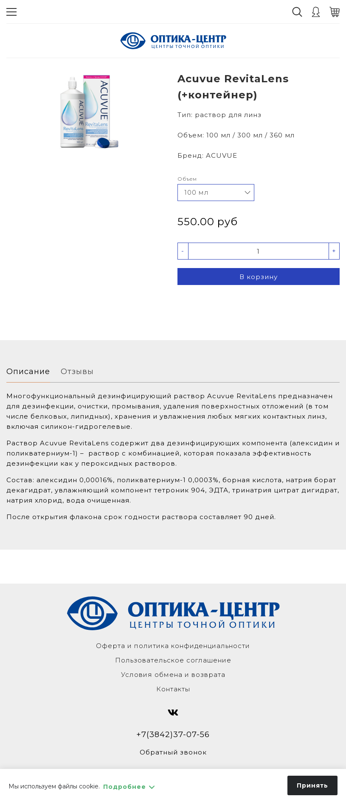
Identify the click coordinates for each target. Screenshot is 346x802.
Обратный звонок (173, 752)
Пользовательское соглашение (173, 660)
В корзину (258, 277)
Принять (312, 785)
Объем (187, 179)
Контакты (173, 689)
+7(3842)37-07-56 (173, 734)
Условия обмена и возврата (173, 675)
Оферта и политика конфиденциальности (173, 646)
